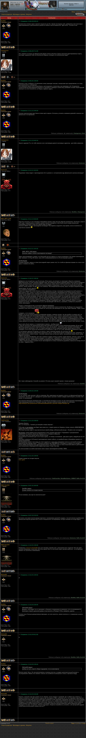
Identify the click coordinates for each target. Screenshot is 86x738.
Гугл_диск (22, 459)
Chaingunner (5, 50)
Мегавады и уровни (19, 14)
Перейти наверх (49, 723)
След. (84, 11)
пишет (34, 251)
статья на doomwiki (32, 547)
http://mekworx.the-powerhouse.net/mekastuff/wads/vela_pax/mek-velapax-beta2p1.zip (44, 403)
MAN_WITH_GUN (6, 218)
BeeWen (3, 20)
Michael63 (4, 574)
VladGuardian (5, 420)
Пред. (73, 11)
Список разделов (6, 14)
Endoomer (4, 169)
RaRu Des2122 (5, 485)
